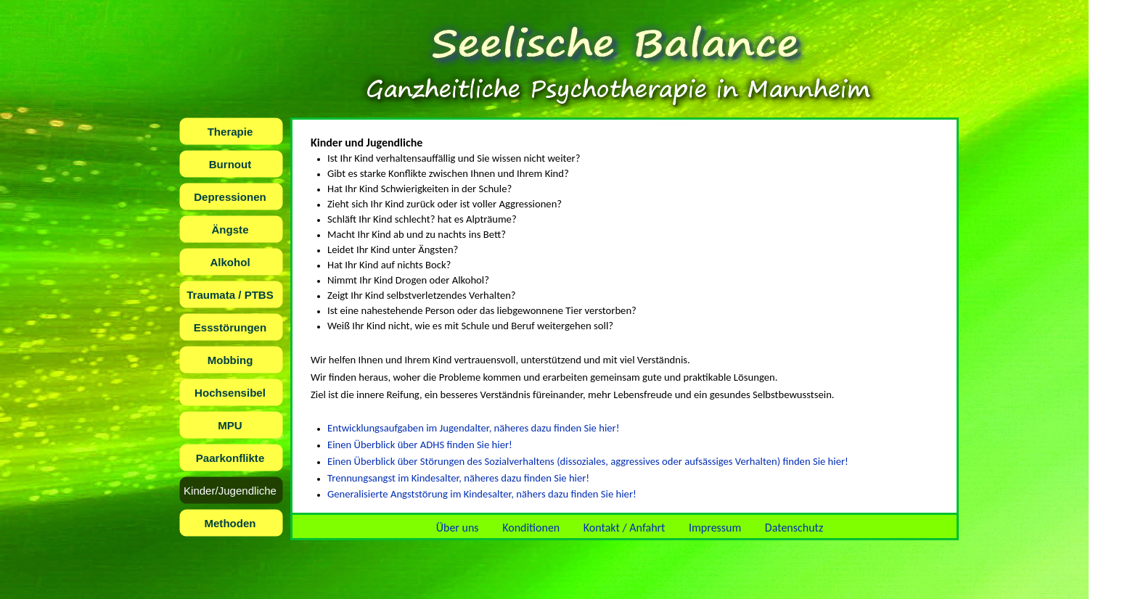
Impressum (715, 527)
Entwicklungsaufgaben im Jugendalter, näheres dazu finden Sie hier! (473, 427)
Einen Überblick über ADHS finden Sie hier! (419, 444)
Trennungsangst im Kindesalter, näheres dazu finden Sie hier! (458, 477)
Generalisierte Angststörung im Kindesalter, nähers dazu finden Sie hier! (481, 493)
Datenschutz (794, 527)
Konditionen (531, 527)
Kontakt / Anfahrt (625, 527)
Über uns (457, 527)
